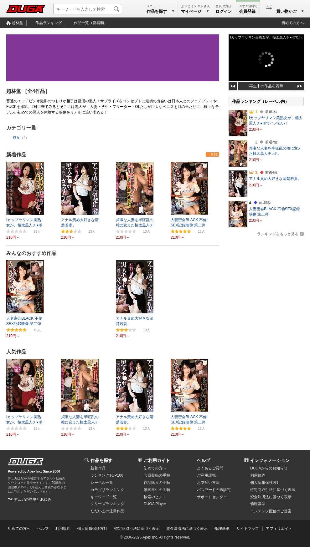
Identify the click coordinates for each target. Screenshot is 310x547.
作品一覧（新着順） (91, 23)
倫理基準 (257, 504)
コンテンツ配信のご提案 (271, 511)
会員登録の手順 (157, 475)
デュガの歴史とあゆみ (32, 499)
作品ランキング (48, 23)
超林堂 (17, 23)
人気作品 (16, 351)
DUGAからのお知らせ (268, 468)
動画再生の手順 (157, 490)
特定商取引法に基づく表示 (136, 528)
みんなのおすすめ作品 (31, 253)
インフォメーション (270, 460)
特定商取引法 (272, 490)
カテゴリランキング (107, 490)
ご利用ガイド (157, 460)
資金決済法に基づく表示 (187, 528)
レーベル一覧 (101, 482)
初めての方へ (292, 23)
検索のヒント (155, 497)
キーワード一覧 (103, 497)
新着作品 (16, 154)
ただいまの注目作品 (107, 511)
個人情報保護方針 (265, 482)
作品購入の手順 (157, 482)
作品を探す (101, 460)
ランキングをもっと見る (277, 234)
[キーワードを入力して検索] (87, 9)
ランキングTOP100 (106, 475)
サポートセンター (212, 497)
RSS (214, 154)
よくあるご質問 (210, 468)
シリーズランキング (107, 504)
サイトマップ (247, 528)
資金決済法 (271, 497)
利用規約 (257, 475)
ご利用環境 (206, 475)
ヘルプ (203, 460)
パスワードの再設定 (214, 490)
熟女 (16, 137)
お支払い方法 (208, 482)
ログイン (223, 11)
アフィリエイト (279, 528)
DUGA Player (155, 504)
